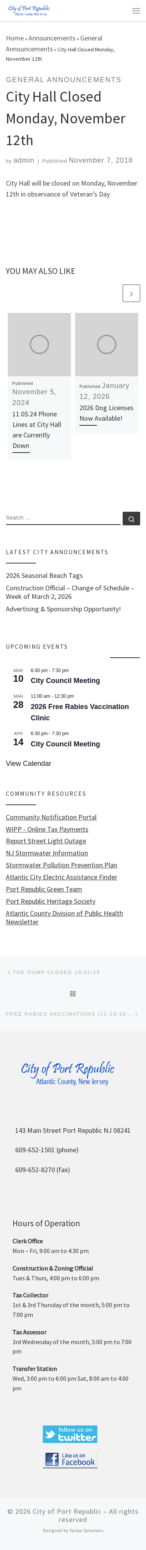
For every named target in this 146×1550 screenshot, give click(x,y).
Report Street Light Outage (46, 841)
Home (15, 37)
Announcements (52, 37)
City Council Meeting (65, 681)
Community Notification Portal (51, 817)
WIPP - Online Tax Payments (47, 829)
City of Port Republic (67, 1511)
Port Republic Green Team (44, 889)
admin (24, 160)
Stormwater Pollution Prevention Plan (61, 865)
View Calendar (28, 763)
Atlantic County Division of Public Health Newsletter (64, 917)
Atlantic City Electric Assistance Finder (61, 877)
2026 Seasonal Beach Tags (44, 575)
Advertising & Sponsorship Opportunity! (63, 609)
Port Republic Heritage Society (50, 901)
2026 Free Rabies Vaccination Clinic (80, 712)
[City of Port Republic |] (29, 9)
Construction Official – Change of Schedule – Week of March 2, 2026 (70, 592)
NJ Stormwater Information (47, 853)
